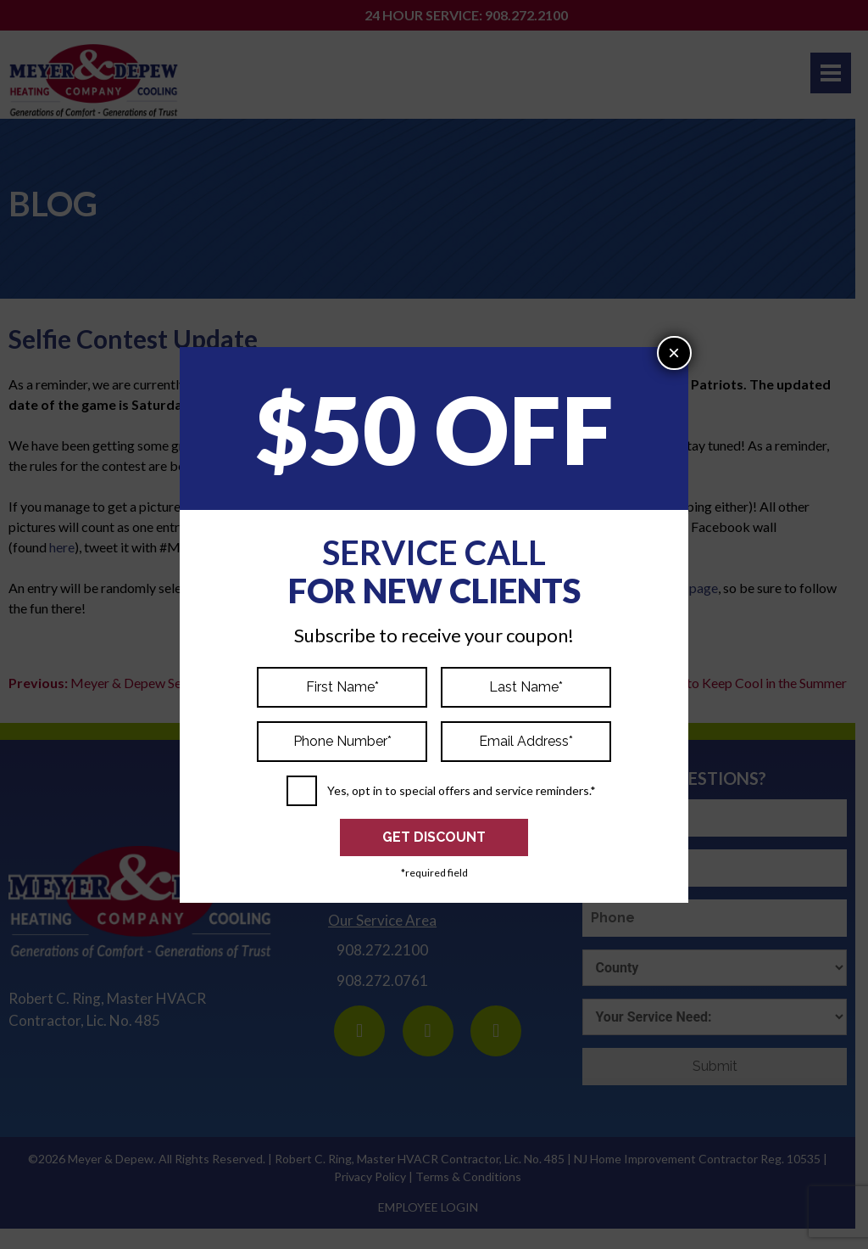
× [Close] (674, 352)
